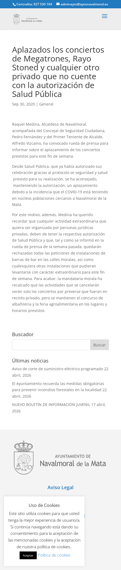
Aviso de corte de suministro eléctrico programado (57, 368)
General (46, 104)
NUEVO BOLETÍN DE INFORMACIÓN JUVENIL (51, 404)
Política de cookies (54, 555)
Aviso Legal (60, 487)
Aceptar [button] (28, 555)
